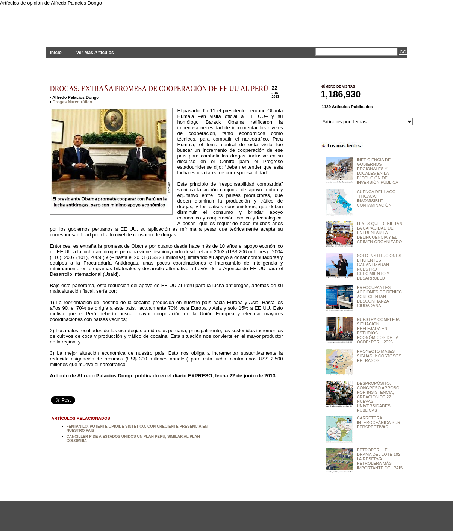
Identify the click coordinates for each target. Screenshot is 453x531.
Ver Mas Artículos (95, 52)
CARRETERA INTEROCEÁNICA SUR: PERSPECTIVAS (379, 422)
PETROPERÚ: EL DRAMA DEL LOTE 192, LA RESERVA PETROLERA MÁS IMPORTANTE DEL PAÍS (380, 459)
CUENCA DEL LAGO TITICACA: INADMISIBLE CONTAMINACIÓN (376, 198)
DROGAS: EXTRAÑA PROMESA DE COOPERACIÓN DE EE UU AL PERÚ (159, 88)
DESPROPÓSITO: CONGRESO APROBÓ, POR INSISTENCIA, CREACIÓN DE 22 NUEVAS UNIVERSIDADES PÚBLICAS (379, 397)
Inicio (56, 52)
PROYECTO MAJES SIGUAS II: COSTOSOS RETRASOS (379, 356)
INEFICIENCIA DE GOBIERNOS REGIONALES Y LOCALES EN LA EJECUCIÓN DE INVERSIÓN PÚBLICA (377, 171)
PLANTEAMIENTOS (114, 22)
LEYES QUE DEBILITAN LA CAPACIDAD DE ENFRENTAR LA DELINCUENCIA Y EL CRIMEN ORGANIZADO (379, 232)
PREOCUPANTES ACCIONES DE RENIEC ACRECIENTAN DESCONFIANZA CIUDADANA (379, 296)
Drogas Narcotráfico (72, 102)
